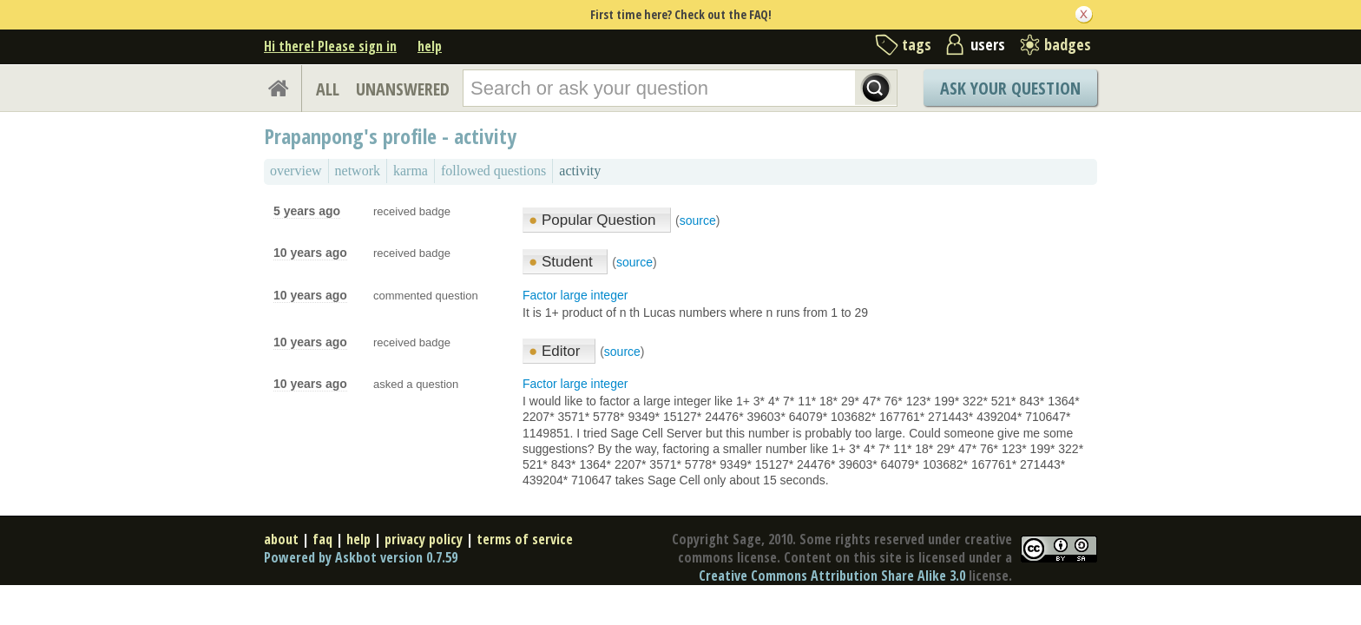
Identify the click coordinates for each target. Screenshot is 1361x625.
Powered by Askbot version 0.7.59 (360, 557)
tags (916, 44)
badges (1067, 44)
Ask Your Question (1010, 88)
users (987, 44)
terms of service (525, 539)
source (698, 220)
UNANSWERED (403, 89)
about (281, 539)
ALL (327, 89)
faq (322, 539)
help (430, 46)
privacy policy (424, 539)
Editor (556, 351)
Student (562, 261)
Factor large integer (575, 295)
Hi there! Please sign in (330, 46)
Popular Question (594, 220)
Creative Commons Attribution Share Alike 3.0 (832, 575)
